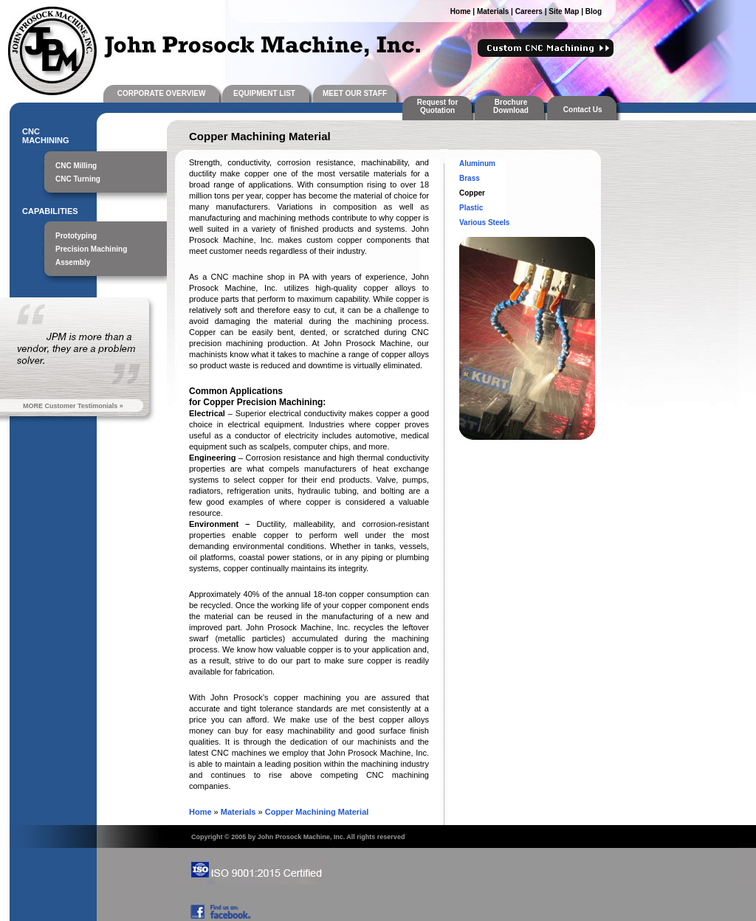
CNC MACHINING (45, 136)
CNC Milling (76, 166)
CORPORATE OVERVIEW (161, 93)
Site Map (564, 11)
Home (460, 11)
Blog (593, 11)
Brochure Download (511, 106)
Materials (493, 11)
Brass (469, 178)
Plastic (471, 208)
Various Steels (484, 222)
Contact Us (584, 110)
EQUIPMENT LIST (264, 93)
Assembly (72, 262)
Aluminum (477, 163)
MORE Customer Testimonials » (73, 406)
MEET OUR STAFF (355, 93)
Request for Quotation (437, 106)
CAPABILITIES (50, 211)
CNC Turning (77, 179)
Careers (529, 11)
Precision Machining (91, 249)
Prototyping (76, 236)
